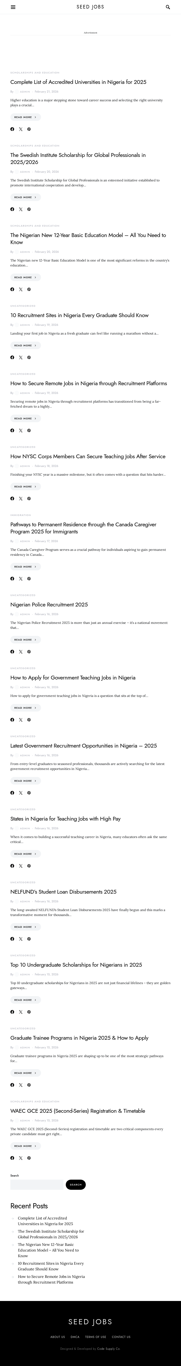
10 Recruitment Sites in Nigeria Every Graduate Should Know (79, 315)
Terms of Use (95, 1337)
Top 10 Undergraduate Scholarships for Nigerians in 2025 (76, 965)
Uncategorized (23, 306)
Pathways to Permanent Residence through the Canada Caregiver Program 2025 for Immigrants (83, 528)
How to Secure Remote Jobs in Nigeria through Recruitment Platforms (88, 383)
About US (57, 1337)
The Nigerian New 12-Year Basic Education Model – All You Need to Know (88, 238)
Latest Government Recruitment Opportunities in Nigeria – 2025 (83, 745)
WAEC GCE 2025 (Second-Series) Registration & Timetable (77, 1111)
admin (22, 91)
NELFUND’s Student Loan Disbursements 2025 (63, 891)
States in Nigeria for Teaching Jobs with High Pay (65, 818)
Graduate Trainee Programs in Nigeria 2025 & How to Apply (79, 1038)
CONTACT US (121, 1337)
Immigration (20, 515)
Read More (23, 117)
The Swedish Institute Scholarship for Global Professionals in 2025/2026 (78, 158)
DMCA (75, 1337)
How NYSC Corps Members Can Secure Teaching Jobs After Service (87, 456)
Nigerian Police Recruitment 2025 (49, 604)
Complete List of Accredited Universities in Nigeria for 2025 (78, 82)
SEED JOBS (90, 7)
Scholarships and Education (35, 72)
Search (14, 1176)
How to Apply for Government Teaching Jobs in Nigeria (72, 677)
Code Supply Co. (109, 1349)
